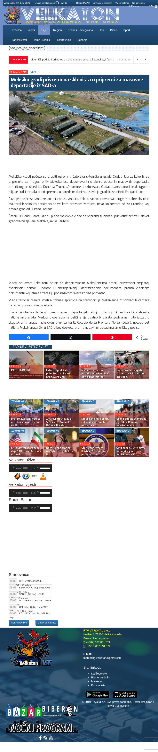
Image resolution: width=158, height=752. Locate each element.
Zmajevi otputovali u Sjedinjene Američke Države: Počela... (59, 422)
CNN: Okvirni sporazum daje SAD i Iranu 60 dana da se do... (26, 451)
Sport (126, 30)
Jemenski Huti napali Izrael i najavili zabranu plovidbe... (130, 374)
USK (101, 30)
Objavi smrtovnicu (47, 622)
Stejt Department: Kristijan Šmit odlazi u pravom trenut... (94, 451)
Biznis (113, 30)
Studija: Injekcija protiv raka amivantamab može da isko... (95, 422)
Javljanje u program (102, 3)
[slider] (25, 468)
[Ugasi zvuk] (38, 467)
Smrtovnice (64, 39)
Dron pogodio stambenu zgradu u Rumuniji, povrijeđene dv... (131, 422)
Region (57, 30)
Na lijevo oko (138, 3)
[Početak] (14, 467)
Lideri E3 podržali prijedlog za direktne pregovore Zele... (59, 374)
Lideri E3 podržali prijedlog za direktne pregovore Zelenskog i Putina (72, 59)
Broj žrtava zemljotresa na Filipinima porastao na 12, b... (26, 422)
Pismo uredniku (42, 39)
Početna (17, 30)
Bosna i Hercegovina (80, 30)
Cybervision (122, 705)
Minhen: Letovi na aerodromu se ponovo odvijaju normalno (95, 374)
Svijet (44, 30)
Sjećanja (82, 39)
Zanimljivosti (19, 39)
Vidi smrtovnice (19, 622)
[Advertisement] (80, 164)
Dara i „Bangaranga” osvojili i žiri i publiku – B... (59, 451)
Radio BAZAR (83, 3)
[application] (30, 468)
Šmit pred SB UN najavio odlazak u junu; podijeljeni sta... (131, 451)
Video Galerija (122, 3)
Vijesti (31, 30)
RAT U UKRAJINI (20, 370)
